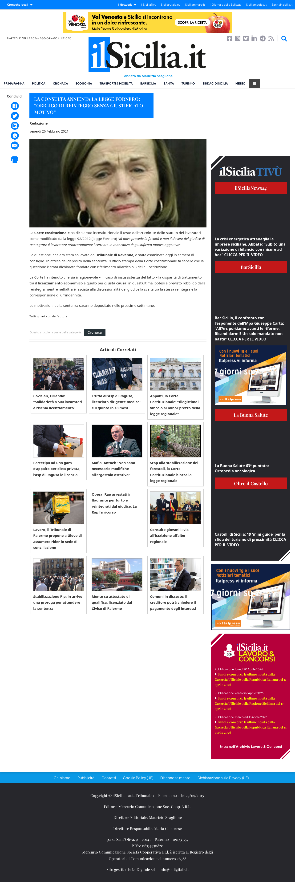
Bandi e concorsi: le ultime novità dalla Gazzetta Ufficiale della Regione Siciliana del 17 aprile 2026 (249, 703)
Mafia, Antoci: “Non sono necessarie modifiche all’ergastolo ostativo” (113, 468)
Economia (84, 83)
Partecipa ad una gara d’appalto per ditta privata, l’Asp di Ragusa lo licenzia (56, 468)
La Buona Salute (251, 415)
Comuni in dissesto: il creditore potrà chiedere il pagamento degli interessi (173, 602)
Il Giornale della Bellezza (225, 4)
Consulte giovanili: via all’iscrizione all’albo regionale (169, 535)
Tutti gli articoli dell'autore (48, 316)
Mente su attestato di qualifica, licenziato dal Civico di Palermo (112, 602)
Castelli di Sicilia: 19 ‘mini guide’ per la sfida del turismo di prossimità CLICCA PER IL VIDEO (250, 539)
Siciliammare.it (195, 4)
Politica (38, 83)
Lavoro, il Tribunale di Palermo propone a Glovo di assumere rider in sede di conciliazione (57, 538)
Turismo (188, 83)
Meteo (240, 83)
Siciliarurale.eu (170, 4)
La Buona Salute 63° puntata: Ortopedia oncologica (242, 468)
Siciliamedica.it (256, 4)
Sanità (169, 83)
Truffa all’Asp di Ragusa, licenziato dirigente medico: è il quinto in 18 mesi (116, 401)
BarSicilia (148, 83)
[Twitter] (15, 116)
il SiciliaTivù (148, 4)
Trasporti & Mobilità (116, 83)
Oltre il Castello (251, 483)
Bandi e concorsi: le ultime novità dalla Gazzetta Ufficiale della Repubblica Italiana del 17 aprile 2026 (250, 679)
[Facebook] (15, 106)
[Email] (15, 146)
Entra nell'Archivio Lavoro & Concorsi (250, 746)
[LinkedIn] (15, 126)
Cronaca (60, 83)
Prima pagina (14, 83)
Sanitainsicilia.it (282, 4)
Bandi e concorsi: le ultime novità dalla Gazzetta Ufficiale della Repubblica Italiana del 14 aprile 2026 (251, 727)
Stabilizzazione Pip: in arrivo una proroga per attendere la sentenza (57, 602)
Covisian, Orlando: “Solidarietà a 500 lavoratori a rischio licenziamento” (57, 401)
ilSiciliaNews (251, 188)
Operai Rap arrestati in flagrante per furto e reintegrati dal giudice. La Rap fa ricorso (114, 503)
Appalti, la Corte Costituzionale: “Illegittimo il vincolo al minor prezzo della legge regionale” (175, 404)
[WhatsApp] (15, 136)
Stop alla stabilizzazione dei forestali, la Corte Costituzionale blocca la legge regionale (174, 471)
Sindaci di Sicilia (215, 83)
